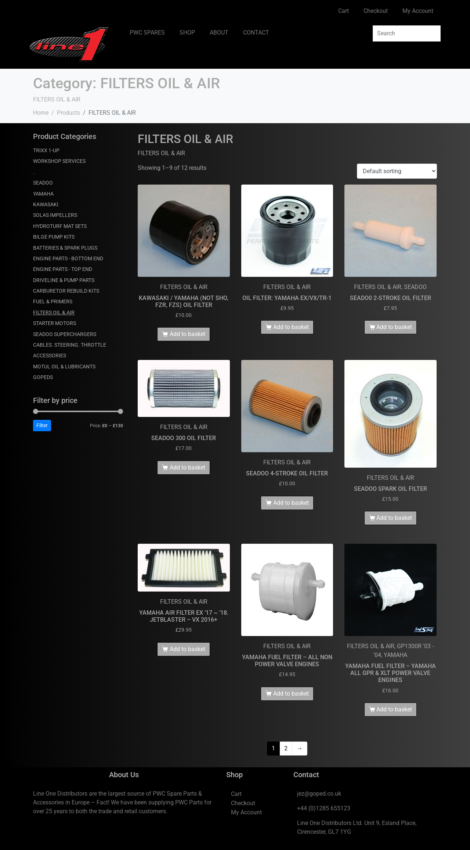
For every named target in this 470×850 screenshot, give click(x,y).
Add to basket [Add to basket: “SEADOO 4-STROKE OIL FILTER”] (291, 502)
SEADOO (43, 183)
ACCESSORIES (49, 355)
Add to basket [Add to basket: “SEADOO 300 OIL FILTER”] (187, 467)
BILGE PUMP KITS (54, 237)
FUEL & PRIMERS (52, 301)
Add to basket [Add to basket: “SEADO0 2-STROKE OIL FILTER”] (394, 327)
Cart (343, 10)
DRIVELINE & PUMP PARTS (63, 280)
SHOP (187, 32)
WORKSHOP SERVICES (59, 161)
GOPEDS (43, 377)
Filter (42, 425)
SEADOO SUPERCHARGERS (64, 334)
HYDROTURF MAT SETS (60, 226)
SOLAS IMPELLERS (55, 215)
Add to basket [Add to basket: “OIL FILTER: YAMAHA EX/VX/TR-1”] (291, 327)
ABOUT (219, 32)
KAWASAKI (45, 204)
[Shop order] (397, 171)
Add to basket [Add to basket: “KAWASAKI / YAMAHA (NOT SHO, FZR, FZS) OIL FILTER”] (187, 334)
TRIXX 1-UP (46, 150)
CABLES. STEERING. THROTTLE (69, 345)
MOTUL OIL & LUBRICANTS (64, 366)
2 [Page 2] (286, 748)
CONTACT (256, 32)
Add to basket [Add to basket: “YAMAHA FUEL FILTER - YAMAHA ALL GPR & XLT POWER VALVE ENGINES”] (394, 709)
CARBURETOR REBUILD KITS (66, 291)
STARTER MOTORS (54, 323)
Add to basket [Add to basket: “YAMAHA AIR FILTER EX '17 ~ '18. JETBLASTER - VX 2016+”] (187, 649)
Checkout (376, 10)
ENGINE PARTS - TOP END (62, 269)
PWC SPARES (147, 32)
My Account (417, 10)
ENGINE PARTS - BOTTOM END (68, 258)
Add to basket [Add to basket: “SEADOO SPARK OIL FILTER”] (394, 517)
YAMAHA (43, 194)
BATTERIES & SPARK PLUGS (65, 248)
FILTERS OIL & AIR (54, 312)
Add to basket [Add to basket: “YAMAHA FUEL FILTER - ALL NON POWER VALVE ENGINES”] (291, 693)
